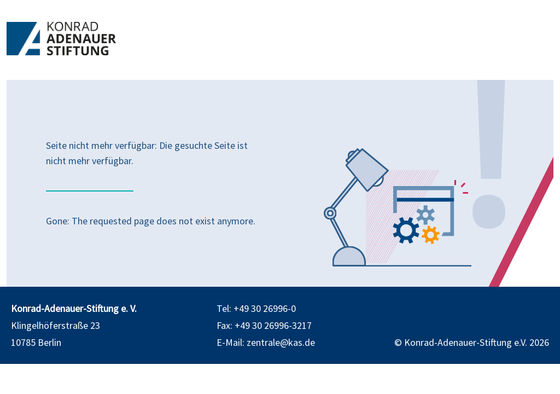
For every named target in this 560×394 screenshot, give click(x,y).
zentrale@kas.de (281, 342)
